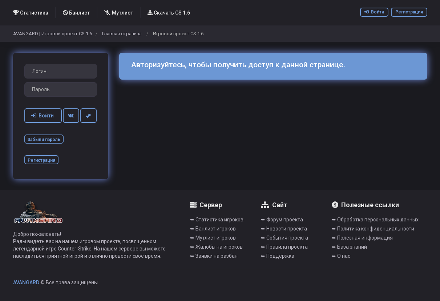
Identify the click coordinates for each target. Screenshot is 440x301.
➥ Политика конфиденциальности (373, 229)
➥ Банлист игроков (213, 229)
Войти (374, 12)
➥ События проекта (284, 238)
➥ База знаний (349, 247)
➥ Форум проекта (282, 219)
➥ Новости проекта (284, 229)
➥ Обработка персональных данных (375, 219)
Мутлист (118, 13)
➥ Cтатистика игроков (216, 219)
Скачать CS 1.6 (169, 13)
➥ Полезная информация (362, 238)
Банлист (76, 13)
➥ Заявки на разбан (214, 256)
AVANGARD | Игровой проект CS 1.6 (52, 33)
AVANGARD (26, 282)
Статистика (30, 13)
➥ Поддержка (277, 256)
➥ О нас (341, 256)
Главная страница (122, 33)
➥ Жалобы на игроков (216, 247)
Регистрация (409, 12)
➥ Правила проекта (284, 247)
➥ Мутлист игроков (213, 238)
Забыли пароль (44, 139)
